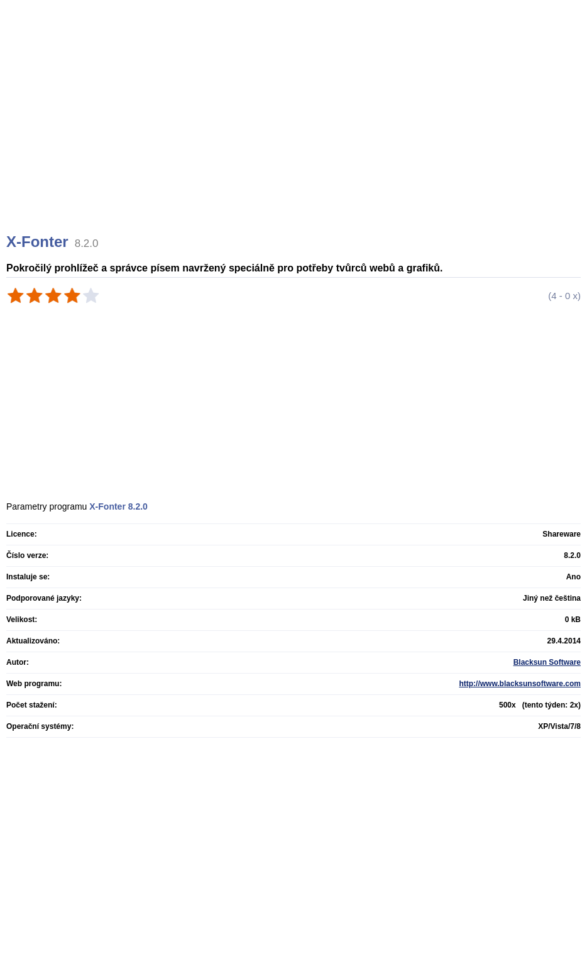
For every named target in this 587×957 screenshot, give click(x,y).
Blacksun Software (547, 662)
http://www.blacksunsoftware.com (520, 683)
